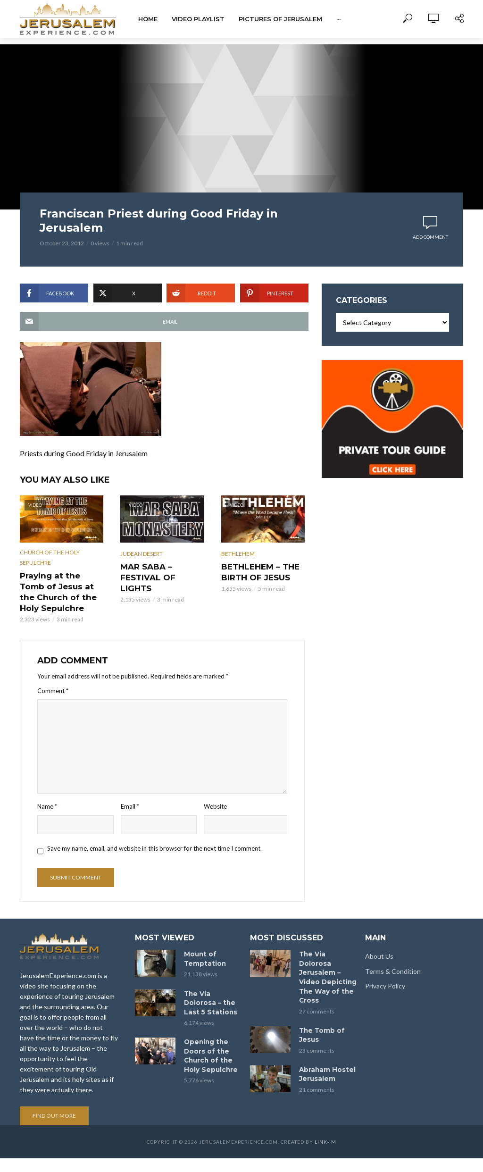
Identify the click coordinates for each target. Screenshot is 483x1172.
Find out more (54, 1102)
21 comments (316, 1060)
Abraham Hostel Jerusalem (324, 1046)
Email (130, 791)
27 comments (316, 985)
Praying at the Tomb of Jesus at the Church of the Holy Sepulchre (61, 584)
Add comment (430, 237)
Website (215, 791)
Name (47, 791)
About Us (379, 943)
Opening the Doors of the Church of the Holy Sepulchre (208, 1037)
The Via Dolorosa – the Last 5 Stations (211, 987)
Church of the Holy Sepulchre (50, 557)
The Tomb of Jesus (319, 1008)
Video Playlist (198, 19)
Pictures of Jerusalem (280, 19)
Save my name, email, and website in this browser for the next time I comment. (154, 833)
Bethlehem (238, 553)
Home (148, 19)
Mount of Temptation (203, 945)
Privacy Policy (385, 973)
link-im (325, 1129)
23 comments (316, 1023)
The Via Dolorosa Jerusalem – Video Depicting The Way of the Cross (326, 958)
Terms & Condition (393, 958)
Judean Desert (141, 553)
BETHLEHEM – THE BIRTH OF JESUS (254, 570)
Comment (52, 675)
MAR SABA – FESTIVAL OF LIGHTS (160, 570)
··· (338, 19)
